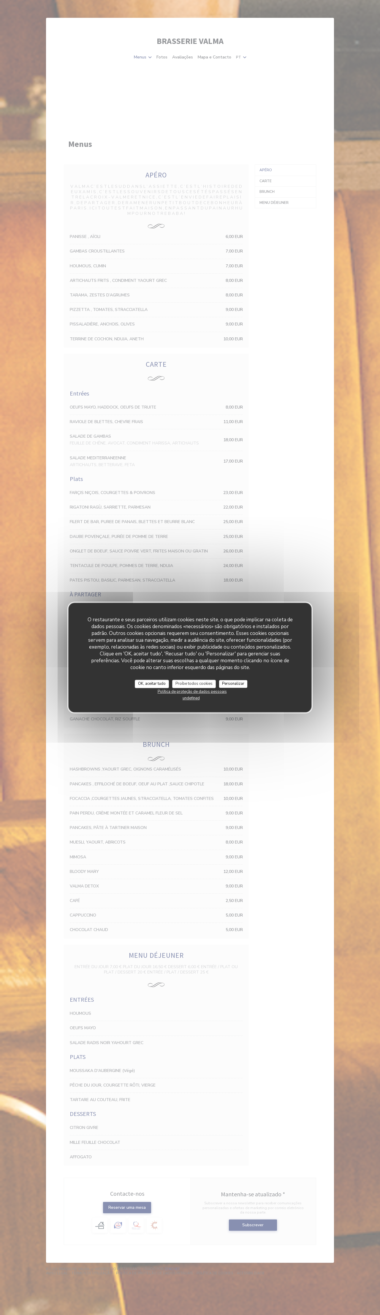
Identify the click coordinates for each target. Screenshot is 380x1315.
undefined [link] (191, 698)
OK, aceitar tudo (152, 683)
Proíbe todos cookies (194, 683)
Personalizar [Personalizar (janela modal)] (233, 683)
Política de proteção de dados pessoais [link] (192, 691)
